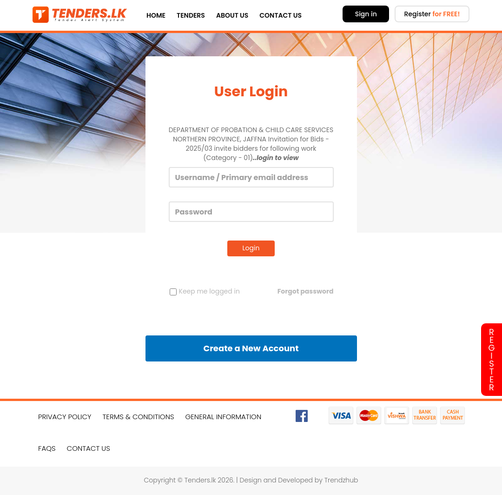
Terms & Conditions (138, 416)
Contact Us (280, 15)
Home (155, 15)
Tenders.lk (200, 480)
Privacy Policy (65, 416)
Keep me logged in (205, 291)
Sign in (366, 14)
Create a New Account (250, 348)
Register (432, 14)
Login (251, 248)
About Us (232, 15)
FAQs (47, 448)
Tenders (191, 15)
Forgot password (305, 291)
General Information (223, 416)
